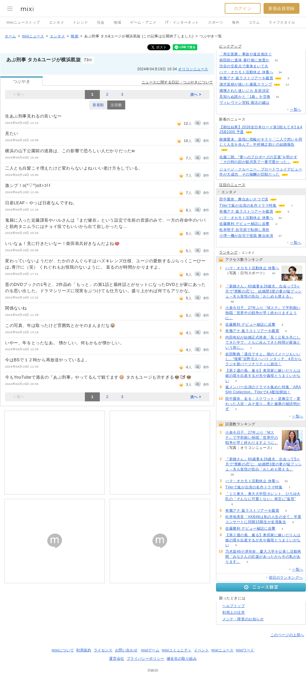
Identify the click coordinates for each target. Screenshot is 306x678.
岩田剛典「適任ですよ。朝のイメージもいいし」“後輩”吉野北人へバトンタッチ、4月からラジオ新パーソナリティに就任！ (263, 359)
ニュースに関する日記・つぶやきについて (177, 82)
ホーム (10, 36)
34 (280, 72)
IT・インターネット (182, 22)
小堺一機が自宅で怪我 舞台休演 (246, 236)
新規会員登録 (281, 8)
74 (279, 54)
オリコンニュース (193, 69)
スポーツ (215, 22)
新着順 (98, 105)
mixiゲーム (150, 650)
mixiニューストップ (23, 22)
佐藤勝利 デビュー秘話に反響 (244, 224)
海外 (235, 22)
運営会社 (116, 658)
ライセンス (103, 650)
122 (276, 90)
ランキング (228, 252)
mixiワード (245, 650)
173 (275, 66)
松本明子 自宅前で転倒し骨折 (244, 230)
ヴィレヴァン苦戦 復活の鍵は (244, 102)
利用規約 (83, 650)
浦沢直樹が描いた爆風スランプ (245, 84)
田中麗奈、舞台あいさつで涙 (243, 199)
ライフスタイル (282, 22)
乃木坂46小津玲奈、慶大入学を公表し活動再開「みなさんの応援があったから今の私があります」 (263, 556)
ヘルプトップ (233, 606)
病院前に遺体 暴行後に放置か (244, 60)
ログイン (242, 8)
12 (287, 84)
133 (276, 229)
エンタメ (56, 22)
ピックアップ (230, 46)
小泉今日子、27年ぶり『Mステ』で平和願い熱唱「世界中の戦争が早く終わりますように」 (263, 313)
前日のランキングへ (286, 577)
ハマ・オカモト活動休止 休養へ (246, 72)
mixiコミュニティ (177, 650)
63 (239, 318)
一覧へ (295, 109)
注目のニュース (232, 185)
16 (277, 96)
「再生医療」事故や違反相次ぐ (245, 54)
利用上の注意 (233, 612)
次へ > (195, 94)
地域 (117, 22)
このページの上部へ (287, 635)
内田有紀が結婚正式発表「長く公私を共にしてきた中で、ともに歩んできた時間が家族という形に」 (263, 342)
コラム (254, 22)
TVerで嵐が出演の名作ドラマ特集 (248, 205)
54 (276, 102)
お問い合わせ (126, 650)
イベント (201, 650)
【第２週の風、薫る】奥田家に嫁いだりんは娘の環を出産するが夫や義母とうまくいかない (263, 375)
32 (276, 60)
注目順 (116, 105)
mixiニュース (33, 36)
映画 (74, 36)
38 (232, 301)
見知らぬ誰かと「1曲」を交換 (244, 97)
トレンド (80, 22)
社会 (101, 22)
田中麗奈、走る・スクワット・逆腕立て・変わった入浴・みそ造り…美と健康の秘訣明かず (263, 404)
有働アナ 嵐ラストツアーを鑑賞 (246, 78)
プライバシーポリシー (145, 658)
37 (280, 235)
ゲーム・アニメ (143, 22)
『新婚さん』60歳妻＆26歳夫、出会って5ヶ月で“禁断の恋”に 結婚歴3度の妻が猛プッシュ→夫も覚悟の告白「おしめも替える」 (263, 291)
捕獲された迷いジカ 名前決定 (244, 91)
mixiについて (63, 650)
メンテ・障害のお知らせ (243, 619)
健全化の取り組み (182, 658)
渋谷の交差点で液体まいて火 (243, 66)
